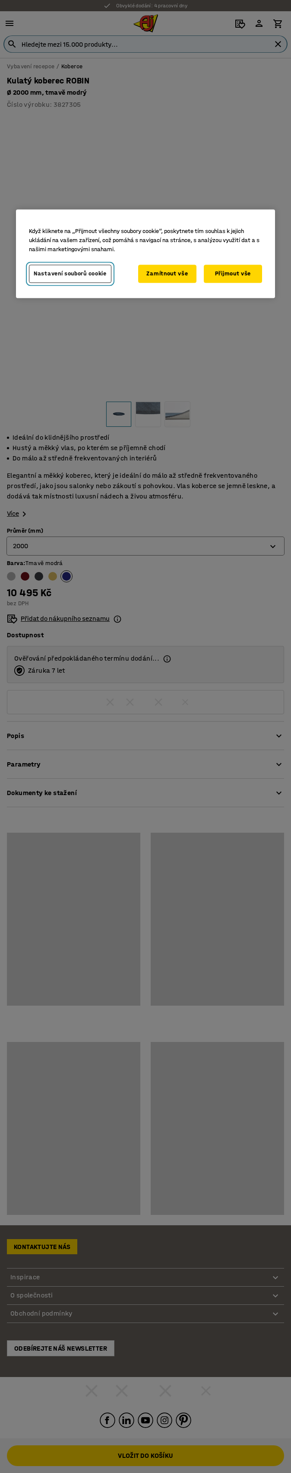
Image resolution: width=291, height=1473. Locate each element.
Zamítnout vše (167, 273)
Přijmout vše (233, 273)
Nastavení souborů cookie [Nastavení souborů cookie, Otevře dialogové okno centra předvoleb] (70, 273)
